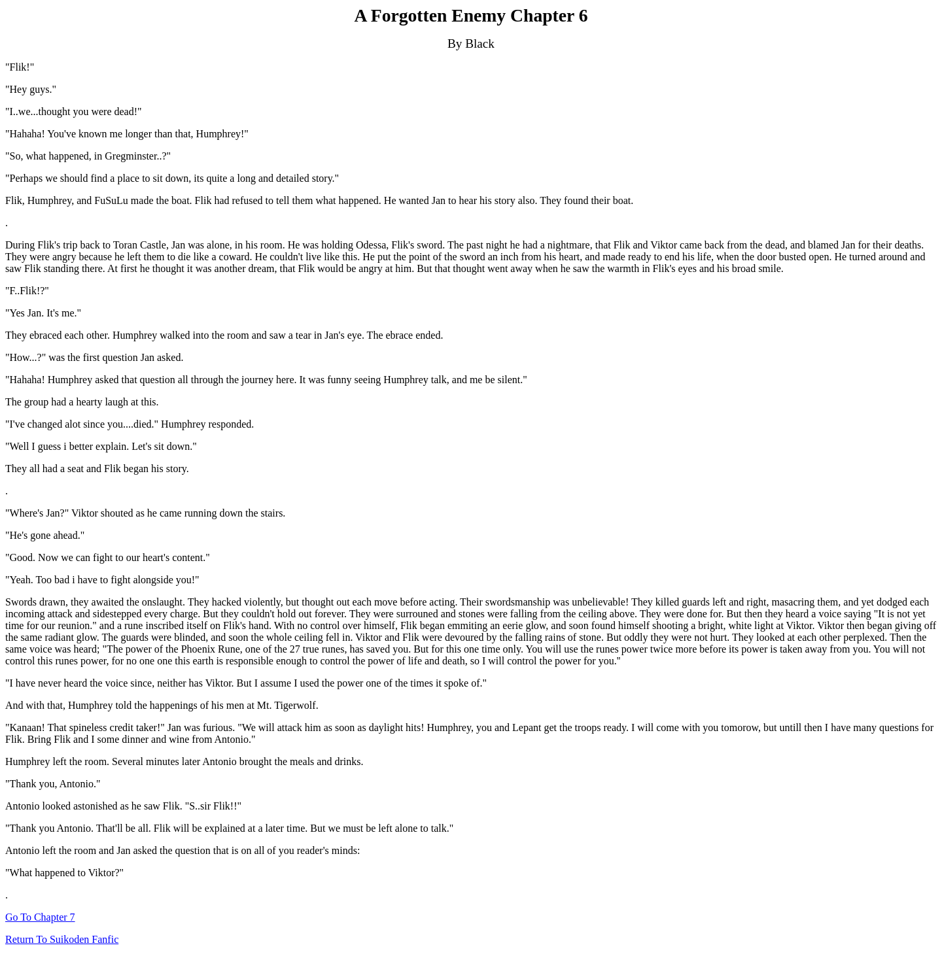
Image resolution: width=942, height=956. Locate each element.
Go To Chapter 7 (40, 917)
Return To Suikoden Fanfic (61, 939)
